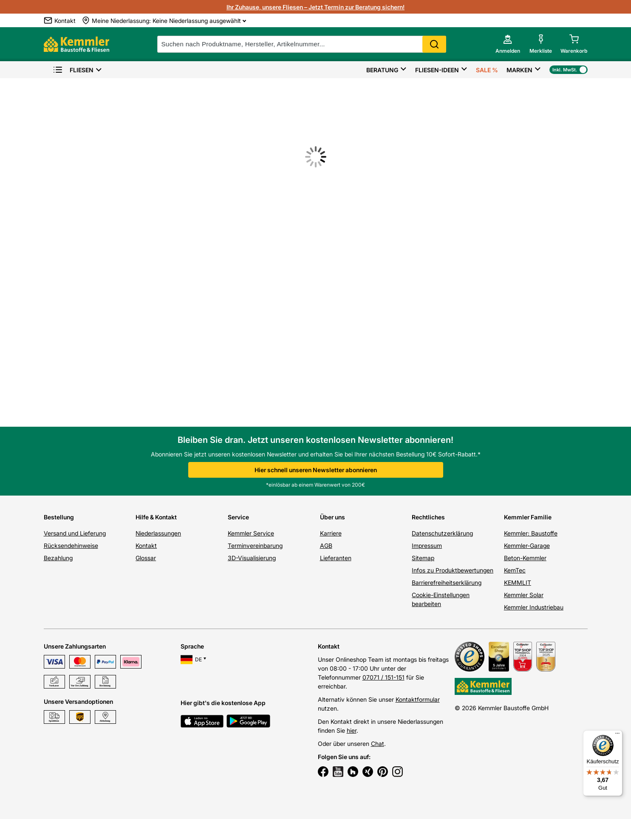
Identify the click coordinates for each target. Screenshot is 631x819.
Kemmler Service (251, 533)
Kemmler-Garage (527, 545)
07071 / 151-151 (383, 677)
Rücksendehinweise (71, 545)
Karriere (331, 533)
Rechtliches (428, 517)
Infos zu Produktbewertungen (452, 570)
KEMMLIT (517, 582)
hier (352, 730)
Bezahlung (58, 557)
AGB (326, 545)
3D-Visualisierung (252, 557)
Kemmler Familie (528, 517)
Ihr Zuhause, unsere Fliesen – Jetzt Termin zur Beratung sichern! (315, 7)
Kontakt (146, 545)
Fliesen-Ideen (437, 70)
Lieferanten (335, 557)
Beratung (382, 70)
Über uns (332, 517)
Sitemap (423, 557)
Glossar (146, 557)
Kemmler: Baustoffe (530, 533)
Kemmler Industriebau (533, 607)
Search (434, 44)
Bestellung (59, 517)
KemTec (515, 570)
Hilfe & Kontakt (156, 517)
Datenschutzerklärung (442, 533)
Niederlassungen (158, 533)
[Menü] (617, 735)
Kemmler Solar (523, 594)
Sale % (487, 70)
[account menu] (507, 44)
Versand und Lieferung (75, 533)
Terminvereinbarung (255, 545)
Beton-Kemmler (525, 557)
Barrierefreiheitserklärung (446, 582)
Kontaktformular (418, 699)
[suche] (301, 44)
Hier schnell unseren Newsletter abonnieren (316, 469)
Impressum (427, 545)
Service (238, 517)
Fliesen (73, 70)
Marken (519, 70)
